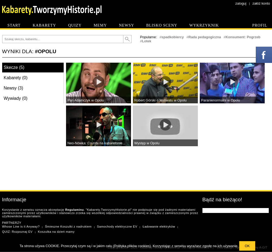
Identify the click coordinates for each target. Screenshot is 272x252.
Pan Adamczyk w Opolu (85, 100)
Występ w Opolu (146, 143)
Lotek (146, 41)
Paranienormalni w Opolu (220, 100)
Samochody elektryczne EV (117, 226)
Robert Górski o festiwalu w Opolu (160, 100)
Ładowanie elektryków (159, 226)
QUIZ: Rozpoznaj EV (17, 231)
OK (247, 246)
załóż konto (261, 3)
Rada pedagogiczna (204, 37)
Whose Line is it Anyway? (21, 226)
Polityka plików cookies (132, 246)
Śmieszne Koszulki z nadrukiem (68, 226)
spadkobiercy (173, 37)
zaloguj (241, 3)
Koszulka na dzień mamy (56, 231)
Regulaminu (74, 209)
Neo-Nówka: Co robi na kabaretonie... (96, 143)
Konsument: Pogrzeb (242, 37)
